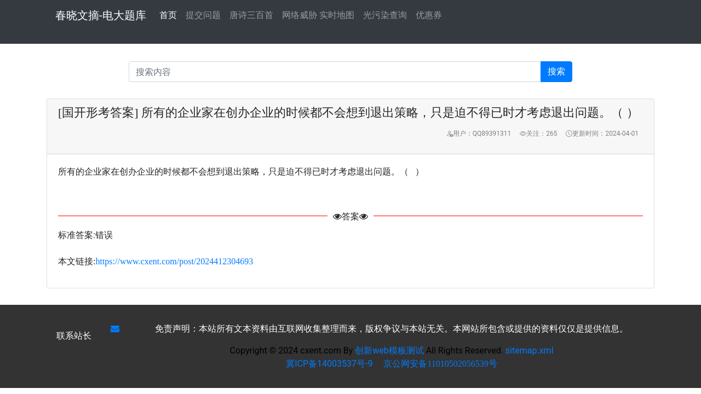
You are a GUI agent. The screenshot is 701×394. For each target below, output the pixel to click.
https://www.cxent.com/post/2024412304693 (174, 261)
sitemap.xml (529, 350)
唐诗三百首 (251, 15)
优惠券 (429, 15)
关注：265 (538, 133)
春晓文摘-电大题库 (100, 15)
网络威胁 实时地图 (318, 15)
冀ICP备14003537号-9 (329, 363)
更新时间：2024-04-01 (602, 133)
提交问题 (203, 15)
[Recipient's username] (335, 71)
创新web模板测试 (390, 350)
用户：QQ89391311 (478, 133)
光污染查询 (385, 15)
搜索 (556, 71)
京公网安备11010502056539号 (440, 363)
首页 (168, 14)
